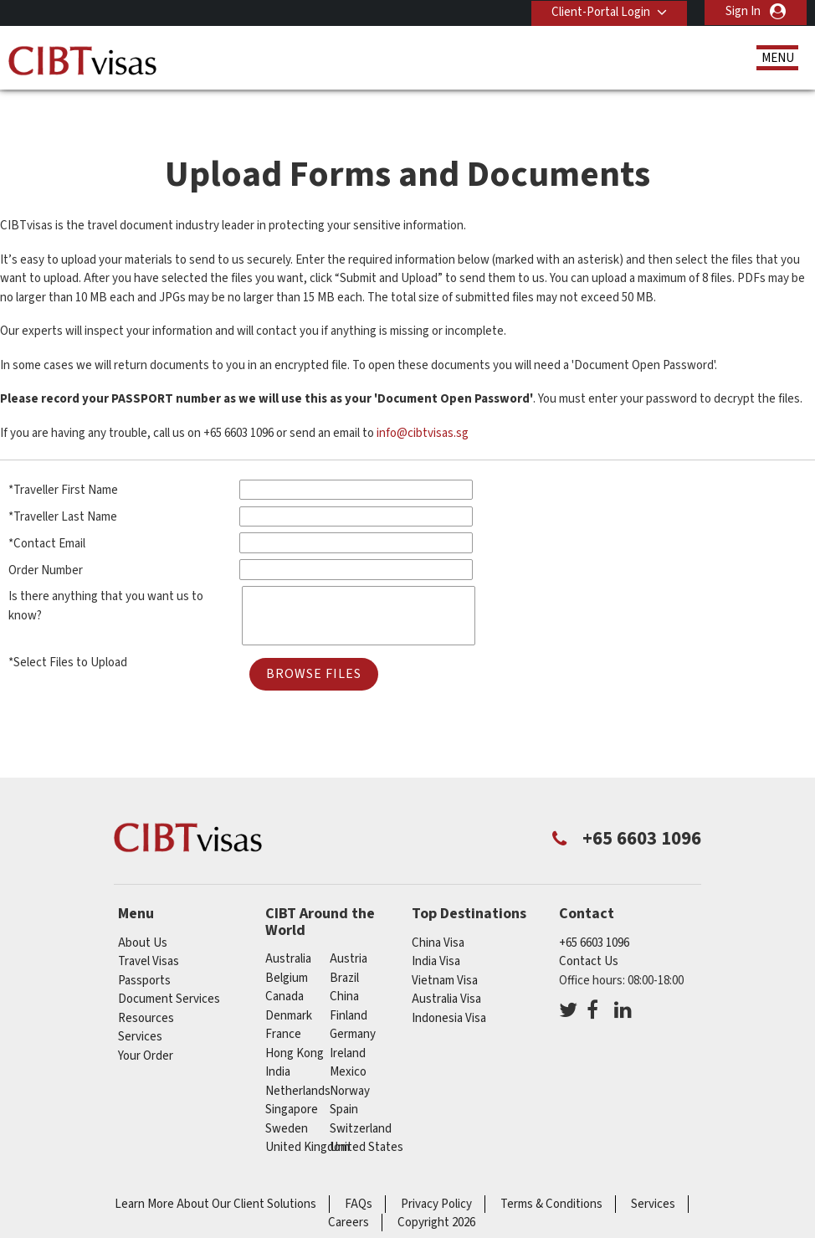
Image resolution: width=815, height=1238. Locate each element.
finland (348, 985)
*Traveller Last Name (62, 487)
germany (353, 1004)
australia (288, 928)
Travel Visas (148, 931)
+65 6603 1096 (594, 912)
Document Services (169, 969)
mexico (348, 1042)
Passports (144, 949)
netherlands (298, 1061)
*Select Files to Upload (67, 632)
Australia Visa (446, 969)
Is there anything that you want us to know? (105, 575)
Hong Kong (294, 1023)
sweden (286, 1098)
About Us (142, 912)
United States (366, 1117)
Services (140, 1006)
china (344, 966)
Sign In (743, 11)
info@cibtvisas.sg (423, 403)
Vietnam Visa (445, 949)
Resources (146, 987)
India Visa (436, 931)
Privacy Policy (436, 1174)
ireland (348, 1023)
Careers (348, 1192)
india (277, 1042)
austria (348, 928)
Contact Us (588, 931)
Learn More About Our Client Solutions (215, 1174)
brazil (344, 948)
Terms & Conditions (551, 1174)
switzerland (361, 1098)
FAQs (358, 1174)
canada (284, 966)
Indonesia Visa (449, 987)
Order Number (45, 539)
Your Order (145, 1025)
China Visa (438, 912)
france (283, 1004)
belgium (286, 948)
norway (350, 1061)
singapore (291, 1079)
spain (344, 1079)
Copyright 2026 (436, 1192)
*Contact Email (46, 513)
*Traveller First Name (63, 460)
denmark (288, 985)
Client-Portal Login (600, 11)
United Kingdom (307, 1117)
